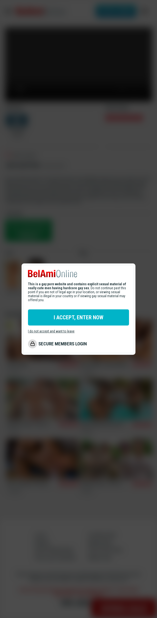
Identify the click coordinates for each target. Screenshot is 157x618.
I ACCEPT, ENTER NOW (78, 317)
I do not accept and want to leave (51, 331)
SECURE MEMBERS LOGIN (62, 344)
